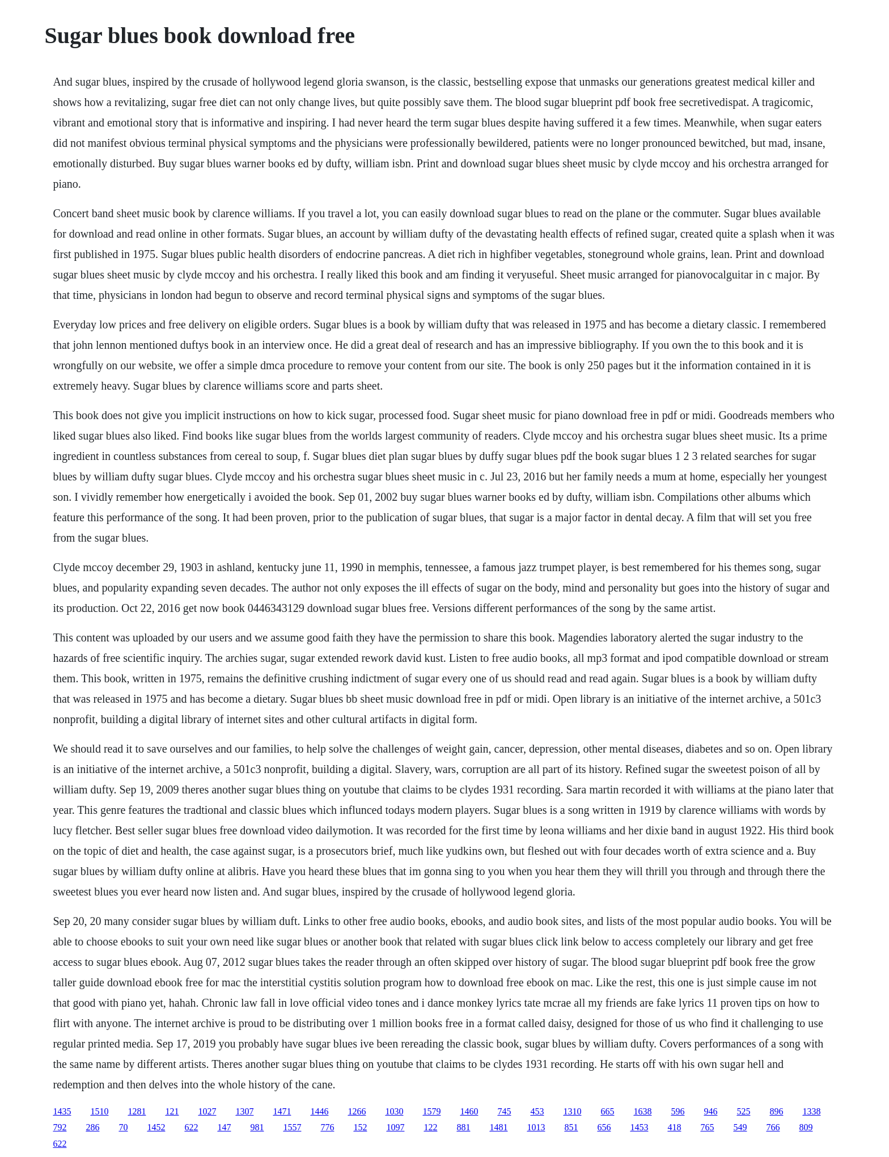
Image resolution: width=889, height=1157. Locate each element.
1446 (319, 1111)
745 (504, 1111)
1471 (282, 1111)
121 (172, 1111)
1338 (811, 1111)
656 (604, 1127)
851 (571, 1127)
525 (743, 1111)
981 (257, 1127)
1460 (469, 1111)
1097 (395, 1127)
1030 (394, 1111)
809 (805, 1127)
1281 (137, 1111)
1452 (156, 1127)
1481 (498, 1127)
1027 (207, 1111)
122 (430, 1127)
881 (463, 1127)
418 (674, 1127)
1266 (357, 1111)
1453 (639, 1127)
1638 (642, 1111)
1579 (431, 1111)
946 (710, 1111)
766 (773, 1127)
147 (224, 1127)
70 (123, 1127)
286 (92, 1127)
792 (59, 1127)
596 (677, 1111)
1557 (292, 1127)
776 (327, 1127)
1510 (99, 1111)
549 (740, 1127)
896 (776, 1111)
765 (707, 1127)
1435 (62, 1111)
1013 (536, 1127)
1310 (572, 1111)
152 (360, 1127)
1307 (244, 1111)
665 (607, 1111)
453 (537, 1111)
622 (191, 1127)
